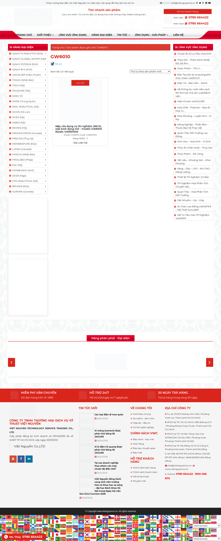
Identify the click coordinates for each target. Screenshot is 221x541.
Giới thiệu (45, 34)
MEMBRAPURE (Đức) (23, 143)
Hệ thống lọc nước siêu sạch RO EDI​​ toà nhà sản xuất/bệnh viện (192, 93)
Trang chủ (24, 34)
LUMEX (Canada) (20, 149)
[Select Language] (206, 525)
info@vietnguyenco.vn (183, 3)
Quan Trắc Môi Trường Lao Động (191, 135)
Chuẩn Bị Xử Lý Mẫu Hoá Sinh (194, 53)
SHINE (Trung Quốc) (22, 101)
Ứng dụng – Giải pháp (151, 34)
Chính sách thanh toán (145, 472)
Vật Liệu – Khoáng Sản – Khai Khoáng (193, 162)
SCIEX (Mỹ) (17, 117)
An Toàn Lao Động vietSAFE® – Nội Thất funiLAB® (193, 208)
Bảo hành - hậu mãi (143, 439)
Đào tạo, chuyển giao (144, 448)
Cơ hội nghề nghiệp (143, 427)
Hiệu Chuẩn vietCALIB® (191, 101)
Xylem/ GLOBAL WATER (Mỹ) (27, 58)
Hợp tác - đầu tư (141, 423)
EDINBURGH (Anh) (21, 170)
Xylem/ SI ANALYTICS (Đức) (26, 53)
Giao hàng (138, 443)
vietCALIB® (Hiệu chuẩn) (25, 74)
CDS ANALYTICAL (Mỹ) (23, 181)
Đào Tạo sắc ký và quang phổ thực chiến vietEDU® (193, 76)
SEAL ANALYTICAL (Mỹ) (24, 106)
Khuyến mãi (139, 481)
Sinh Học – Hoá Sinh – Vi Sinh (194, 141)
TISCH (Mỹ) (17, 85)
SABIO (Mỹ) (17, 122)
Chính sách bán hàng (144, 467)
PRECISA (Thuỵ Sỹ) (21, 138)
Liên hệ (178, 34)
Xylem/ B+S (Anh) (20, 69)
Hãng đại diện (102, 34)
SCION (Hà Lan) (19, 111)
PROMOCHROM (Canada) (25, 133)
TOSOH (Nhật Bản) (21, 80)
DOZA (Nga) (17, 175)
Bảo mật (137, 452)
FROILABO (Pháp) (21, 159)
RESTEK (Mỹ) (18, 127)
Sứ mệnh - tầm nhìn (143, 418)
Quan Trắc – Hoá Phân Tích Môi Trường (191, 193)
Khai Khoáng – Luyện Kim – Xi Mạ (193, 118)
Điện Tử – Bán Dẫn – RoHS (192, 83)
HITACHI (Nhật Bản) (22, 154)
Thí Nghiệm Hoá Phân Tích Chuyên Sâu (191, 185)
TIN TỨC (123, 34)
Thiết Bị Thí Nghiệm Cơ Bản (193, 177)
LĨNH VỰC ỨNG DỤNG (72, 34)
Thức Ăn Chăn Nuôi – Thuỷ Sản (194, 147)
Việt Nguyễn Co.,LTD (29, 446)
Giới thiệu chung (142, 414)
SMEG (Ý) (16, 96)
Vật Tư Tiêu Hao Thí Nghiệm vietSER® (192, 216)
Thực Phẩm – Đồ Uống (190, 153)
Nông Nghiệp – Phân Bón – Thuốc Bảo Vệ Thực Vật (191, 126)
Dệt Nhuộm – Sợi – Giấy (190, 200)
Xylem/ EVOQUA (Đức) (23, 64)
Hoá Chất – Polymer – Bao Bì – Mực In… (193, 109)
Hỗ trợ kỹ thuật (141, 476)
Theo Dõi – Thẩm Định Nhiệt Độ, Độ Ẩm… (192, 61)
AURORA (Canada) (21, 191)
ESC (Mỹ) (16, 165)
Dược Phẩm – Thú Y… (189, 68)
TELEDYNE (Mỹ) (19, 90)
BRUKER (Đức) (19, 186)
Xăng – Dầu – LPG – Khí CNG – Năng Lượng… (193, 170)
